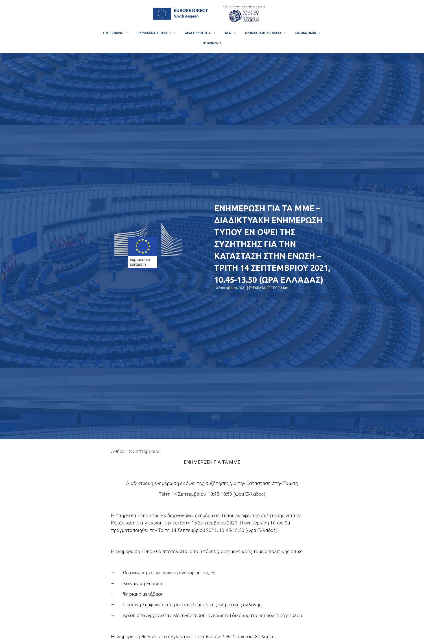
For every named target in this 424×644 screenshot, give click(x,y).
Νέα (230, 33)
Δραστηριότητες (200, 33)
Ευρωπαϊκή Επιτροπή (157, 33)
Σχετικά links (308, 33)
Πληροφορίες (116, 33)
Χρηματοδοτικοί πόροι (265, 33)
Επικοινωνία (212, 43)
